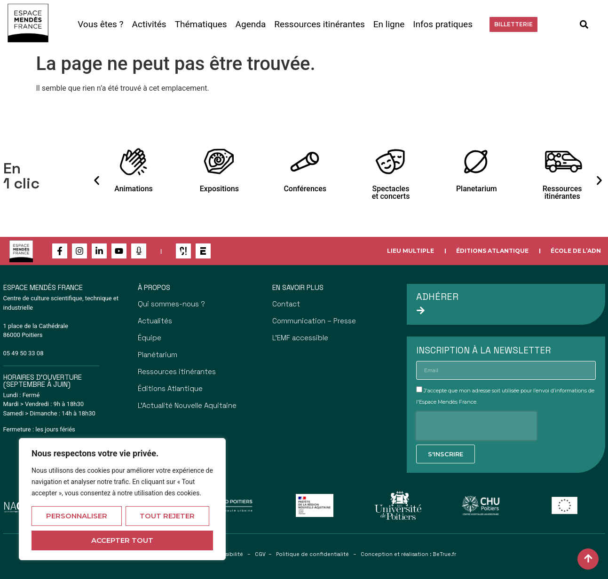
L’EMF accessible (300, 337)
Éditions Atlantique (492, 250)
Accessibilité (226, 554)
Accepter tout (122, 540)
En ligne (388, 24)
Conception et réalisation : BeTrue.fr (408, 554)
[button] (584, 24)
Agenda (251, 24)
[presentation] (476, 426)
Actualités (155, 320)
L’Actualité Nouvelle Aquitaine (187, 405)
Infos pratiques (443, 24)
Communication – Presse (314, 320)
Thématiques (201, 24)
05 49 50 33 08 (23, 353)
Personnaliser (76, 515)
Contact (286, 303)
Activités (149, 24)
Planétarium (157, 354)
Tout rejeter (167, 515)
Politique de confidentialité (312, 554)
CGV (260, 554)
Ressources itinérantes (319, 24)
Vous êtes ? (100, 24)
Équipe (149, 337)
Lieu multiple (410, 250)
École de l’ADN (576, 250)
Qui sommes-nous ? (171, 303)
